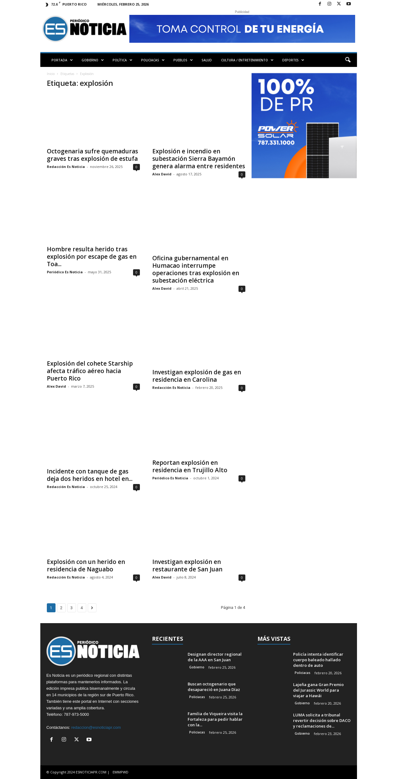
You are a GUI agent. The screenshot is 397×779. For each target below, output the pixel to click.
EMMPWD (120, 772)
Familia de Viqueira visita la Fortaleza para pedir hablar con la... (215, 719)
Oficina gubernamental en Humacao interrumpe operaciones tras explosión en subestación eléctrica (195, 269)
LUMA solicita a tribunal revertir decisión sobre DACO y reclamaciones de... (321, 720)
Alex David (162, 174)
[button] (348, 60)
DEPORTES (293, 60)
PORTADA (62, 60)
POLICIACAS (153, 60)
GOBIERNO (93, 60)
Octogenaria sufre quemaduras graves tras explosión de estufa (92, 155)
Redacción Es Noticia (66, 166)
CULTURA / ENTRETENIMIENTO (247, 60)
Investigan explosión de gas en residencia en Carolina (196, 376)
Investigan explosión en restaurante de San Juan (187, 565)
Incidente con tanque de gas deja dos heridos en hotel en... (89, 475)
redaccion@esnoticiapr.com (96, 727)
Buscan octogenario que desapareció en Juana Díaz (214, 686)
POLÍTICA (122, 60)
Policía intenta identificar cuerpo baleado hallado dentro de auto (318, 659)
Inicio (51, 74)
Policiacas (197, 697)
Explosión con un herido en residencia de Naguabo (86, 565)
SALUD (207, 60)
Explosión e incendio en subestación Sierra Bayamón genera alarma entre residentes (198, 158)
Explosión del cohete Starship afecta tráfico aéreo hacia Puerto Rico (90, 370)
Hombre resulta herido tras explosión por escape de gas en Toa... (91, 256)
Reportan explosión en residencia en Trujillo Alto (189, 466)
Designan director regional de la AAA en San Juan (215, 656)
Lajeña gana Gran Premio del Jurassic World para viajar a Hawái (318, 690)
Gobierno (196, 667)
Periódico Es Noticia (65, 272)
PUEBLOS (183, 60)
